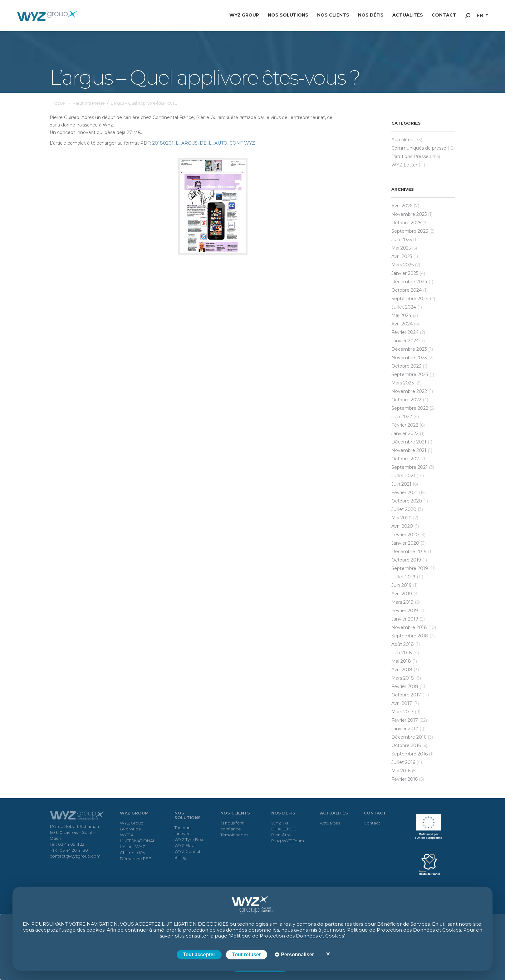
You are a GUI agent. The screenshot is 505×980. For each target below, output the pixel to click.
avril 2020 (402, 526)
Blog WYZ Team (287, 840)
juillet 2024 (403, 307)
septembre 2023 (409, 374)
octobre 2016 (406, 745)
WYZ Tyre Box (188, 839)
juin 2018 (401, 653)
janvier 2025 (404, 273)
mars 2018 (402, 678)
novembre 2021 (408, 450)
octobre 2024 (406, 290)
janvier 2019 (404, 619)
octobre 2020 (406, 501)
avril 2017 (401, 703)
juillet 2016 (403, 762)
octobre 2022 (406, 400)
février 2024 (405, 332)
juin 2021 (401, 484)
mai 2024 (401, 315)
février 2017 (404, 720)
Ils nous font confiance (232, 825)
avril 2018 (401, 669)
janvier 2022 (405, 433)
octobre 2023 (406, 366)
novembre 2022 (409, 391)
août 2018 (402, 644)
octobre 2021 (406, 459)
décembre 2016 (408, 737)
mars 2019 (402, 602)
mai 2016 (400, 771)
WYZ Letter (404, 165)
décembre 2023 (409, 349)
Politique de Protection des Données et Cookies (287, 936)
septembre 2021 (409, 467)
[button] (482, 16)
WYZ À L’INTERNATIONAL (137, 837)
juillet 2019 (403, 577)
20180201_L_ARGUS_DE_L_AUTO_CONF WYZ (203, 143)
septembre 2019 (409, 568)
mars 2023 (402, 383)
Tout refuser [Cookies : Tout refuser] (246, 954)
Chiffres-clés (132, 852)
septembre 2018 (409, 636)
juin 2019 (401, 585)
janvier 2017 (404, 728)
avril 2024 (402, 324)
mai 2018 (401, 661)
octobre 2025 (406, 222)
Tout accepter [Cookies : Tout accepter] (199, 954)
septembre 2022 (409, 408)
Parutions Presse (410, 156)
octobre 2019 (406, 560)
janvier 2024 (405, 341)
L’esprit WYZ (132, 846)
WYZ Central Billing (187, 854)
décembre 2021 (408, 442)
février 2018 (404, 686)
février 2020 (405, 534)
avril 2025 (401, 256)
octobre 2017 (406, 695)
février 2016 (404, 779)
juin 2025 (401, 239)
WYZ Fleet (185, 845)
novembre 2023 (409, 357)
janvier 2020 (405, 543)
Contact (372, 822)
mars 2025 (402, 265)
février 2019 (404, 610)
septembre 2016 (409, 754)
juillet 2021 (403, 475)
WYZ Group (132, 822)
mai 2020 (401, 518)
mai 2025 (401, 248)
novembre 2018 (409, 627)
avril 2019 (401, 593)
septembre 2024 (410, 298)
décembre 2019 (409, 551)
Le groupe (130, 828)
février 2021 (404, 492)
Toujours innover (182, 830)
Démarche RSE (135, 858)
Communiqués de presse (418, 148)
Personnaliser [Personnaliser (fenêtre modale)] (297, 954)
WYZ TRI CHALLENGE (283, 825)
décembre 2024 (409, 282)
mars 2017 (402, 712)
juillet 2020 (403, 509)
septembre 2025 (409, 231)
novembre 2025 (409, 214)
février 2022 (404, 425)
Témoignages (234, 834)
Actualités (402, 139)
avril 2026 (401, 206)
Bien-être (281, 834)
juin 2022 (401, 416)
